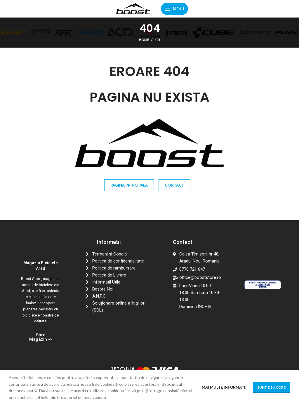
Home (144, 39)
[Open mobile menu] (174, 9)
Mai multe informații (224, 387)
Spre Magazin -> (40, 337)
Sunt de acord (271, 387)
